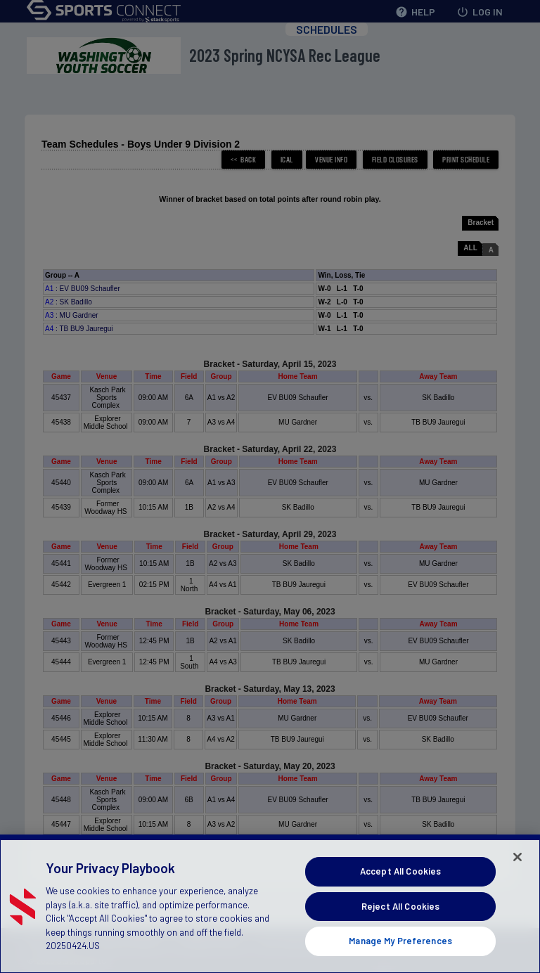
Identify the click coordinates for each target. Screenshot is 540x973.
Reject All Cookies (400, 921)
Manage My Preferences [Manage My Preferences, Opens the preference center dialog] (400, 956)
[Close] (517, 871)
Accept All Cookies (400, 885)
